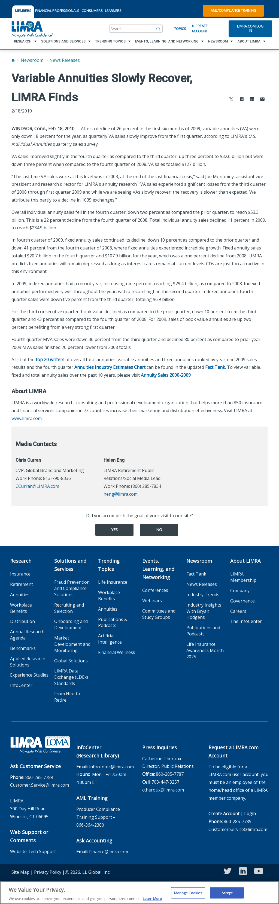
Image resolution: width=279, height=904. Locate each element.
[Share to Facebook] (241, 100)
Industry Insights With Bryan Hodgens (203, 611)
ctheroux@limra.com (163, 790)
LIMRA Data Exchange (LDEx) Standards (71, 677)
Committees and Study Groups (158, 614)
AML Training (92, 798)
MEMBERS (23, 10)
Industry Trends (202, 595)
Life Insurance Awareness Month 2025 (205, 650)
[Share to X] (231, 100)
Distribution (22, 621)
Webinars (152, 601)
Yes (114, 529)
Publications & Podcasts (112, 622)
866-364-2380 (90, 825)
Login (250, 814)
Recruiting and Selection (69, 608)
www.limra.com (26, 418)
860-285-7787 (170, 774)
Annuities (19, 595)
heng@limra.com (121, 494)
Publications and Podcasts (203, 631)
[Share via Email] (262, 100)
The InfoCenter (246, 621)
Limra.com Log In (250, 28)
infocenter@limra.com (111, 767)
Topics (180, 28)
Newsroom (32, 60)
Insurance (20, 574)
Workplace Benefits (21, 608)
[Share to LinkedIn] (252, 100)
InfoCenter (21, 685)
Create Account (200, 28)
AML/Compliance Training (233, 10)
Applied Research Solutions (27, 662)
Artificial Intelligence (110, 639)
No (159, 529)
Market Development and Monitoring (72, 644)
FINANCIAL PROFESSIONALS (57, 10)
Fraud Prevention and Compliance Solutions (72, 588)
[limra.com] (32, 28)
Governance (242, 601)
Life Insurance (112, 582)
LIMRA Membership (243, 577)
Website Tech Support (33, 851)
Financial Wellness (116, 652)
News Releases (64, 60)
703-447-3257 (165, 782)
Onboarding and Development (71, 624)
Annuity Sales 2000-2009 (166, 375)
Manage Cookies (188, 895)
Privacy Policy (47, 872)
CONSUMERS (92, 10)
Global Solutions (71, 661)
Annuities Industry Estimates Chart (109, 367)
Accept (227, 895)
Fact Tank (215, 367)
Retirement (21, 584)
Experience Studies (29, 675)
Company (240, 590)
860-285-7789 (39, 777)
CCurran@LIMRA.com (37, 486)
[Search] (158, 29)
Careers (238, 611)
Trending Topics (109, 565)
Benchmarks (23, 648)
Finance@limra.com (108, 852)
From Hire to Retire (67, 697)
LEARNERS (113, 10)
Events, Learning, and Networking (158, 569)
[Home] (13, 60)
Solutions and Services (70, 565)
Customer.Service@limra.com (39, 785)
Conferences (155, 590)
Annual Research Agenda (27, 635)
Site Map (20, 872)
